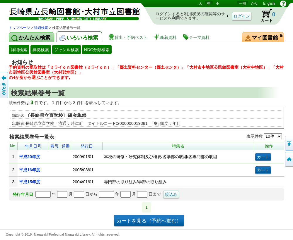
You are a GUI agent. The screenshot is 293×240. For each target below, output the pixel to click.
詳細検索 (41, 28)
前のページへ (4, 85)
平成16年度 (29, 170)
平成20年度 (29, 156)
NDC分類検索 (97, 49)
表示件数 (264, 136)
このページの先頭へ (288, 143)
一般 (242, 3)
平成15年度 (29, 181)
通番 (66, 146)
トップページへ (288, 159)
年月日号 (33, 146)
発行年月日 (23, 194)
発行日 (87, 146)
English (269, 3)
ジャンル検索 (66, 49)
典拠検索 (41, 49)
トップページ (19, 28)
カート (265, 16)
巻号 (54, 146)
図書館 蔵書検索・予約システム (70, 12)
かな (254, 3)
